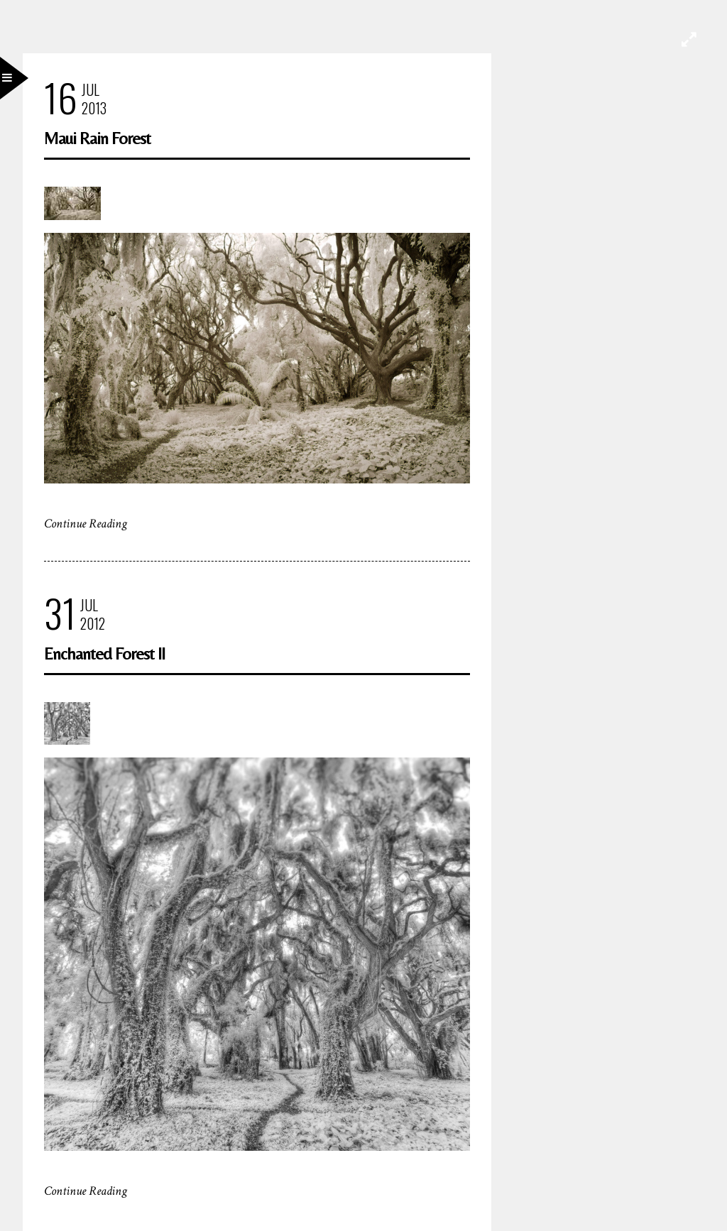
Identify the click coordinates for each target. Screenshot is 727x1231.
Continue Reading (85, 523)
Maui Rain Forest (97, 138)
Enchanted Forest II (104, 653)
